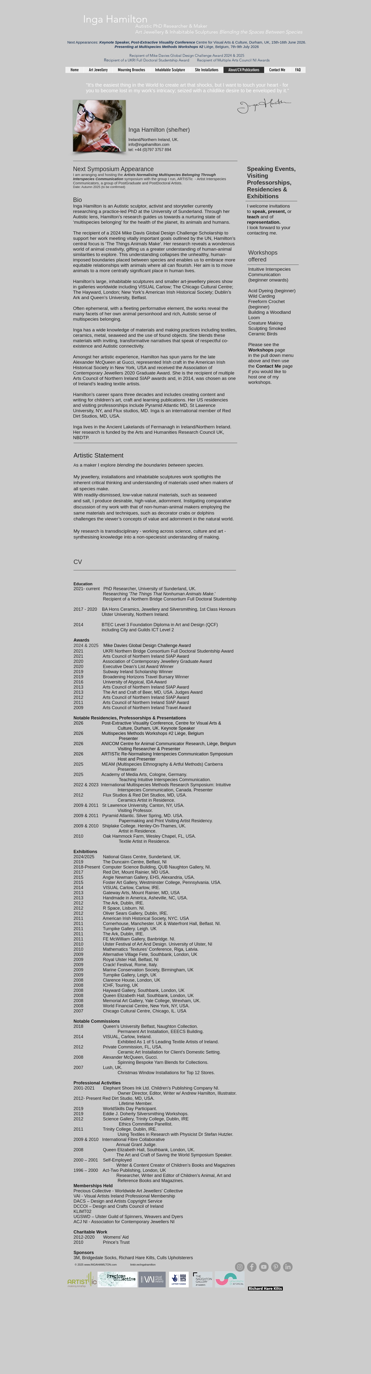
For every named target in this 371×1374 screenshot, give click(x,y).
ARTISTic (185, 179)
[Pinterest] (276, 1267)
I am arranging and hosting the (98, 175)
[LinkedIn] (288, 1267)
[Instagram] (240, 1267)
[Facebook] (252, 1267)
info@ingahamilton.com (148, 144)
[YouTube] (264, 1267)
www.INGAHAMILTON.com (100, 1264)
